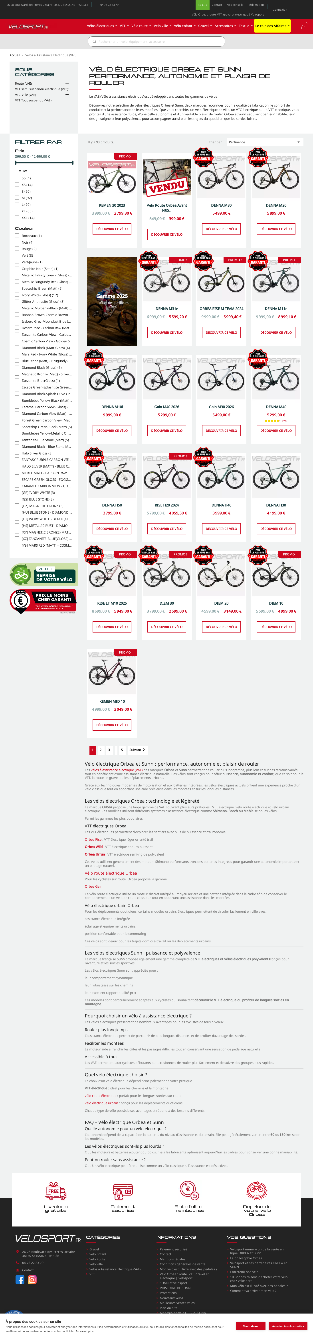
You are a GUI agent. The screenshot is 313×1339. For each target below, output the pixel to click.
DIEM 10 (276, 625)
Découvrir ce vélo (112, 250)
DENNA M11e (276, 330)
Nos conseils (235, 5)
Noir (28, 243)
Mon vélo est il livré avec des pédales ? (188, 1269)
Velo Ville (96, 1264)
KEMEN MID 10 (112, 723)
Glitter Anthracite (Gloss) (43, 302)
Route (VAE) (23, 83)
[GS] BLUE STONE (38, 499)
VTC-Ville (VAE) (25, 95)
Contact (217, 5)
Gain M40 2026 (166, 428)
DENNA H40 (221, 526)
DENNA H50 (112, 526)
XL (27, 211)
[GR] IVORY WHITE (38, 493)
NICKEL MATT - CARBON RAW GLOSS (47, 473)
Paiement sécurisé (173, 1249)
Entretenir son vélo (244, 1272)
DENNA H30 (276, 526)
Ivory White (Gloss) (40, 295)
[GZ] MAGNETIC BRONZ (42, 506)
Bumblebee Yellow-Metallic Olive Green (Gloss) (47, 433)
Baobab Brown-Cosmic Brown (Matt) (47, 315)
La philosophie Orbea (246, 1258)
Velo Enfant (97, 1254)
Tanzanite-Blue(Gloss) (41, 381)
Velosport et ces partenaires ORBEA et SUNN (258, 1265)
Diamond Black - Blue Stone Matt (47, 447)
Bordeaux (32, 236)
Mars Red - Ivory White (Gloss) (47, 354)
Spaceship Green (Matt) (42, 289)
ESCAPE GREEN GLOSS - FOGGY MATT (47, 480)
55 (26, 178)
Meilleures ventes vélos (177, 1303)
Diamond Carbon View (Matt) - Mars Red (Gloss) (47, 414)
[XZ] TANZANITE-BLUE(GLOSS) (47, 539)
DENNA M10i (112, 428)
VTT (92, 1274)
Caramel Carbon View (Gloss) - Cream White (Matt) (47, 407)
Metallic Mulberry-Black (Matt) (47, 308)
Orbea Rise (93, 839)
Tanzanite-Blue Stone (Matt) (45, 440)
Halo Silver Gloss (37, 453)
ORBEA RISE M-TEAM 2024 (221, 330)
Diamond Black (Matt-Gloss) (46, 348)
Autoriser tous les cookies (288, 1326)
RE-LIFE (202, 5)
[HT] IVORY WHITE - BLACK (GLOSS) (47, 519)
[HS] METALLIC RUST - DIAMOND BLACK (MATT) (47, 526)
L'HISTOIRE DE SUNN (175, 1288)
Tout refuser (251, 1326)
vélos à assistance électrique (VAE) (117, 770)
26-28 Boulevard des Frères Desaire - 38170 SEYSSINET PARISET (47, 5)
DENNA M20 (276, 227)
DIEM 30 (167, 625)
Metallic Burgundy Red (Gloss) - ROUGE (47, 282)
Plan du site (168, 1308)
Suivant (138, 749)
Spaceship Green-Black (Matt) (47, 427)
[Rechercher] (160, 41)
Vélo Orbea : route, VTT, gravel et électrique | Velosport (228, 14)
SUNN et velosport (173, 1283)
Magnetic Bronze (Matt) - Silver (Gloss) (47, 374)
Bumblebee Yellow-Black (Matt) (47, 401)
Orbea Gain (93, 886)
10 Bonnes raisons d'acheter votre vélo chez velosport (258, 1279)
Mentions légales (172, 1259)
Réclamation (256, 5)
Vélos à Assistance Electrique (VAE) (115, 1269)
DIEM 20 (221, 625)
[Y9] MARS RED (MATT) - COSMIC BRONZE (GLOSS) (47, 545)
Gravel (94, 1249)
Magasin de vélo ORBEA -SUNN (183, 1313)
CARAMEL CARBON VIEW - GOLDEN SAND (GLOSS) (47, 486)
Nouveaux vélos (171, 1298)
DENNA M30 (221, 227)
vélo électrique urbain (101, 1103)
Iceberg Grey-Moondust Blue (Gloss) (47, 322)
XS (27, 185)
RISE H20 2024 (167, 526)
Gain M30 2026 (221, 428)
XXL (28, 218)
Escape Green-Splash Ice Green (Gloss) (47, 387)
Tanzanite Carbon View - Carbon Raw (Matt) (47, 335)
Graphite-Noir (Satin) (40, 269)
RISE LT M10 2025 (112, 625)
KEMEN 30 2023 (112, 227)
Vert (27, 256)
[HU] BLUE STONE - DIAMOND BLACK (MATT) (47, 512)
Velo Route (97, 1259)
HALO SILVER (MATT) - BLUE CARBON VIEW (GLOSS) (47, 466)
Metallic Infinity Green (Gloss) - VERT (47, 275)
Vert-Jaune (32, 262)
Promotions (168, 1293)
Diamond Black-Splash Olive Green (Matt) (47, 394)
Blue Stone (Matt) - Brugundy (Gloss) (47, 361)
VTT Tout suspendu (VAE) (33, 100)
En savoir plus (84, 1331)
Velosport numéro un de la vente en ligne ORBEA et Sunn (257, 1251)
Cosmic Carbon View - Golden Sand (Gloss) (47, 341)
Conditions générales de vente (182, 1264)
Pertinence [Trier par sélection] (265, 142)
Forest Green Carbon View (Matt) (47, 420)
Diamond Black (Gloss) (42, 368)
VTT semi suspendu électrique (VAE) (41, 89)
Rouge (29, 249)
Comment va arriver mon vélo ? (253, 1291)
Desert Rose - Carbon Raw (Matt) (47, 328)
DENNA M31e (167, 330)
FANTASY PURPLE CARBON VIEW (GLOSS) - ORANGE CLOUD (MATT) (47, 460)
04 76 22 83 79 (109, 5)
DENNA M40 (276, 428)
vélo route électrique (100, 1095)
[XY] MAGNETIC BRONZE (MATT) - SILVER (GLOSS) (47, 532)
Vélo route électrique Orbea (111, 873)
